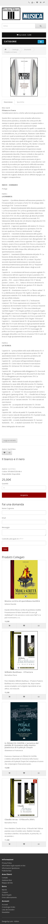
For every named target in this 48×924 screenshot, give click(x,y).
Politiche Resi (6, 871)
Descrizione (8, 102)
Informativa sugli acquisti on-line (13, 866)
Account (5, 904)
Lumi (11, 921)
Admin (16, 921)
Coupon (5, 892)
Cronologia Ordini (8, 907)
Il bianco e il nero (11, 52)
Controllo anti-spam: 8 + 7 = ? (12, 539)
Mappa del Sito (7, 883)
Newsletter (6, 912)
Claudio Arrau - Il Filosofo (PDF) (20, 819)
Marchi (4, 890)
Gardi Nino (12, 469)
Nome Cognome (8, 508)
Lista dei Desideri (8, 910)
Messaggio (6, 527)
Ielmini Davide (10, 604)
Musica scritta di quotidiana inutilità (22, 601)
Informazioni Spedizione (11, 868)
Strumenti (27, 49)
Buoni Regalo (7, 895)
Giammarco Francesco (14, 750)
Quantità (5, 483)
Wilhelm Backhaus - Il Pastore (19, 672)
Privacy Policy (7, 863)
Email (4, 518)
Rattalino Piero (11, 675)
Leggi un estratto (10, 440)
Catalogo (15, 49)
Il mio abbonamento (9, 897)
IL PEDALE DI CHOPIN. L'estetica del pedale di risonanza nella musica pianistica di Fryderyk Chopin (21, 745)
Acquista (24, 495)
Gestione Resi (7, 880)
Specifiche (20, 102)
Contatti (5, 878)
